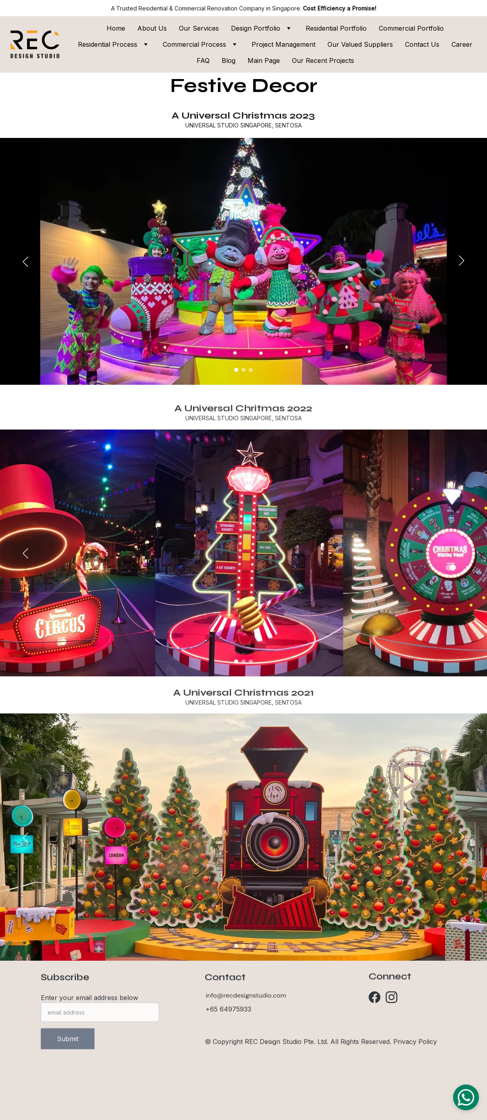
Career (461, 44)
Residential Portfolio (336, 28)
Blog (228, 60)
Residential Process (107, 44)
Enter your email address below (89, 1005)
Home (116, 28)
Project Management (283, 44)
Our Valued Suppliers (360, 44)
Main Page (264, 60)
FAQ (203, 60)
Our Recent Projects (323, 60)
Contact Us (422, 44)
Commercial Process (194, 44)
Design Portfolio (255, 28)
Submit (67, 1047)
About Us (152, 28)
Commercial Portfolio (411, 28)
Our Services (199, 28)
